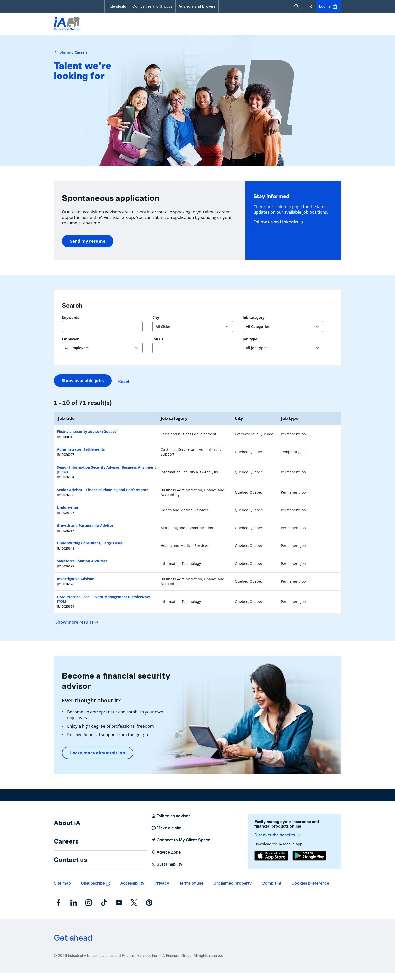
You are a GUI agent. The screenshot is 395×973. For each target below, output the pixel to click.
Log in (328, 6)
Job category (254, 317)
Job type (250, 339)
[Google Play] (309, 856)
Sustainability (166, 864)
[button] (296, 6)
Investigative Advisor (75, 578)
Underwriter (67, 507)
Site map (62, 883)
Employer (70, 339)
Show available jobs (83, 380)
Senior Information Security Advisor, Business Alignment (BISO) (106, 469)
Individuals (117, 6)
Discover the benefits (277, 835)
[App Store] (271, 856)
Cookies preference (310, 883)
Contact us (70, 859)
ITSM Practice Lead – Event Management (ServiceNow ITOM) (103, 599)
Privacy (161, 883)
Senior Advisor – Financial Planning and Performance (103, 489)
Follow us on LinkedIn (277, 222)
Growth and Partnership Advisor (85, 525)
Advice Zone (166, 852)
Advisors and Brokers (197, 6)
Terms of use (191, 883)
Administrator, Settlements (81, 449)
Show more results (76, 622)
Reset (126, 380)
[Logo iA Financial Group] (67, 24)
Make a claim (166, 828)
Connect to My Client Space (180, 840)
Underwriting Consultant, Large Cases (90, 543)
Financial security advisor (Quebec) (87, 431)
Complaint (271, 883)
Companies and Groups (152, 6)
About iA (67, 822)
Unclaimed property (232, 883)
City (155, 317)
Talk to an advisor (170, 816)
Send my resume (87, 241)
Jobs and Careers (71, 52)
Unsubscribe (93, 883)
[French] (309, 6)
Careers (66, 841)
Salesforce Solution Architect (82, 561)
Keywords (70, 317)
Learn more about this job (97, 753)
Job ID (157, 339)
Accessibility (132, 883)
